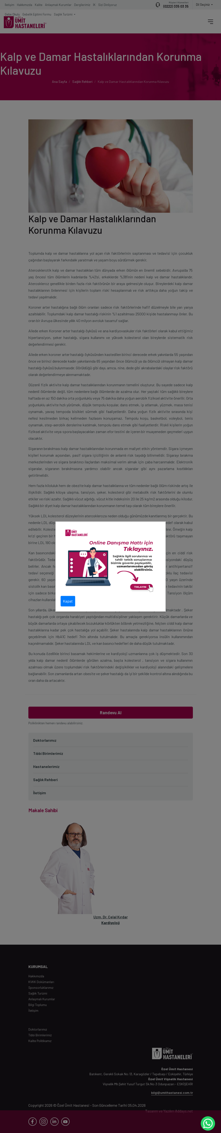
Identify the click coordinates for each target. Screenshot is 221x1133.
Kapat (68, 601)
